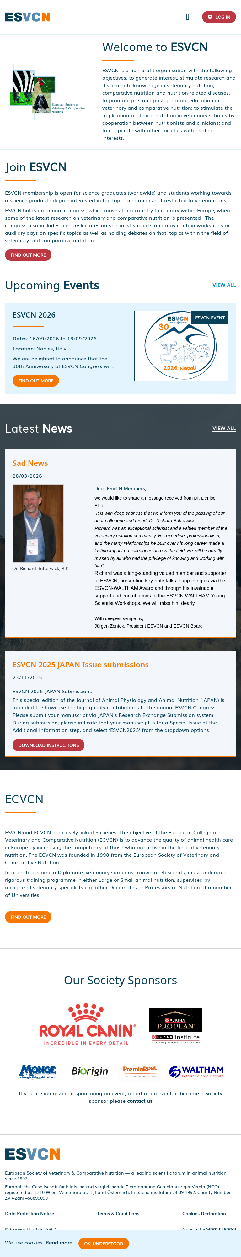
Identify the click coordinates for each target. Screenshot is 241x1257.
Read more (59, 1242)
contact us (140, 1100)
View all (224, 284)
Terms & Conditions (118, 1213)
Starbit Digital (221, 1229)
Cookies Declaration (204, 1213)
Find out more (28, 255)
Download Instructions (48, 745)
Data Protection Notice (29, 1213)
